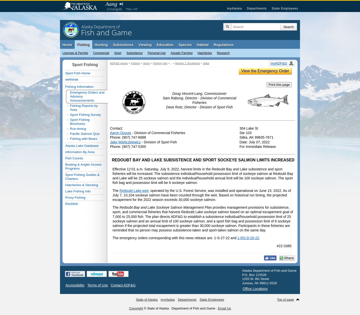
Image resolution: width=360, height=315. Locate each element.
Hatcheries (205, 53)
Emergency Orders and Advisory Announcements (87, 96)
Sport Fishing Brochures (80, 122)
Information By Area (79, 152)
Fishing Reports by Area (84, 108)
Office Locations (255, 289)
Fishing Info (160, 63)
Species (185, 45)
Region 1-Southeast (187, 63)
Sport (118, 53)
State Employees (285, 8)
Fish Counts (74, 158)
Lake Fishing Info (78, 191)
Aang (111, 4)
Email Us (224, 308)
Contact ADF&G (123, 285)
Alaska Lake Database (81, 146)
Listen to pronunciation (121, 4)
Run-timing (78, 129)
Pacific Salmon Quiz (85, 134)
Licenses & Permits (75, 53)
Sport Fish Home (77, 73)
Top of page (285, 299)
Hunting (101, 45)
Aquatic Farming (181, 53)
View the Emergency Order (265, 71)
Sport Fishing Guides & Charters (82, 177)
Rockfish (71, 204)
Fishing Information (79, 87)
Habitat (202, 45)
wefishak (71, 79)
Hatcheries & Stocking (81, 185)
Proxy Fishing (75, 197)
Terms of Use (97, 285)
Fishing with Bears (83, 139)
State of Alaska (82, 6)
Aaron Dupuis (120, 133)
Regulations (224, 45)
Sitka (206, 63)
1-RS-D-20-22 (248, 238)
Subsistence (134, 53)
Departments (257, 8)
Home (67, 45)
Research (223, 53)
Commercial (101, 53)
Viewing (145, 45)
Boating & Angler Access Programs (83, 166)
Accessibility (75, 285)
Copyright (136, 308)
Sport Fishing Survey (85, 115)
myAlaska (234, 8)
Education (165, 45)
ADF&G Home (119, 63)
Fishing (83, 45)
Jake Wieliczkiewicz (125, 142)
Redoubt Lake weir (134, 191)
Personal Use (157, 53)
